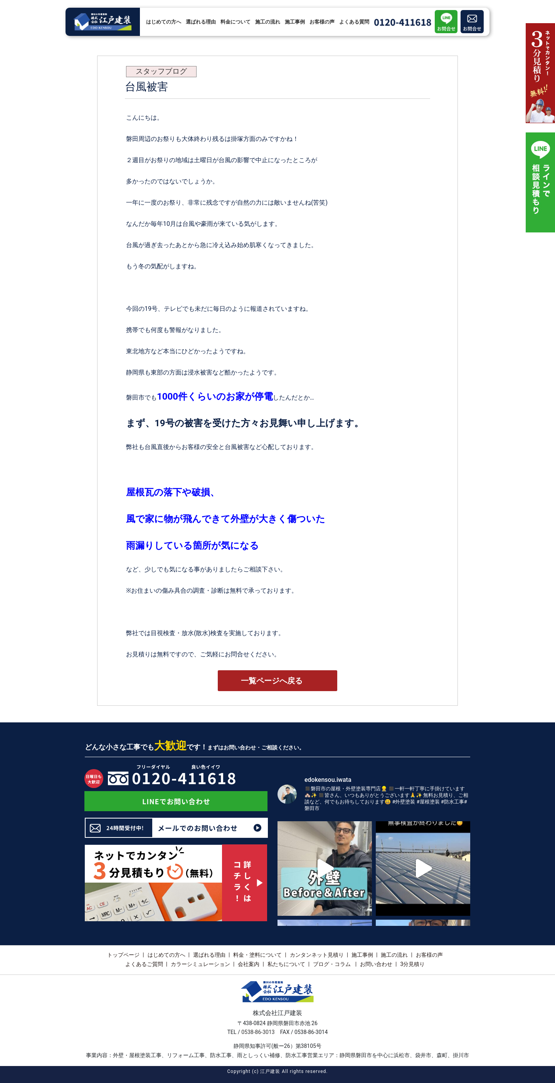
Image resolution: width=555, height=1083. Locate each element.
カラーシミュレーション (200, 964)
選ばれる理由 (201, 22)
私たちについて (286, 964)
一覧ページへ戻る (272, 680)
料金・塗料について (257, 955)
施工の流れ (267, 22)
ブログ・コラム (332, 964)
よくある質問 (354, 22)
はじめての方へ (163, 22)
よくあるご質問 (144, 964)
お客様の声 (322, 22)
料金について (235, 22)
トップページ (123, 955)
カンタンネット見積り (317, 955)
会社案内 (248, 964)
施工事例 (295, 22)
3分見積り (412, 964)
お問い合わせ (376, 964)
